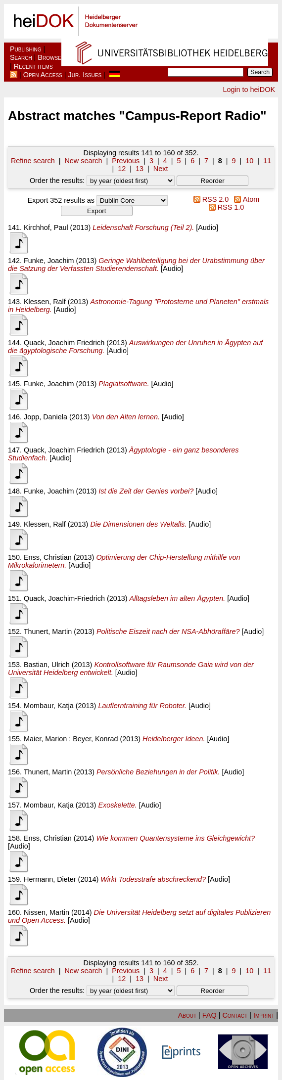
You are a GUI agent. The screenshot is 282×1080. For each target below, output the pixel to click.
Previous (126, 161)
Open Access (42, 75)
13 (139, 169)
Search (21, 57)
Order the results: (102, 180)
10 (249, 161)
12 (122, 169)
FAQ (209, 1015)
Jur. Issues (85, 75)
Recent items (33, 66)
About (187, 1015)
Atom (245, 199)
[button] (212, 181)
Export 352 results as (61, 200)
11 (267, 161)
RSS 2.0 (209, 199)
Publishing (26, 49)
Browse (49, 57)
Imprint (263, 1015)
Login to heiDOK (249, 89)
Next (160, 169)
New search (83, 161)
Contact (234, 1015)
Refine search (33, 161)
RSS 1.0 (224, 207)
